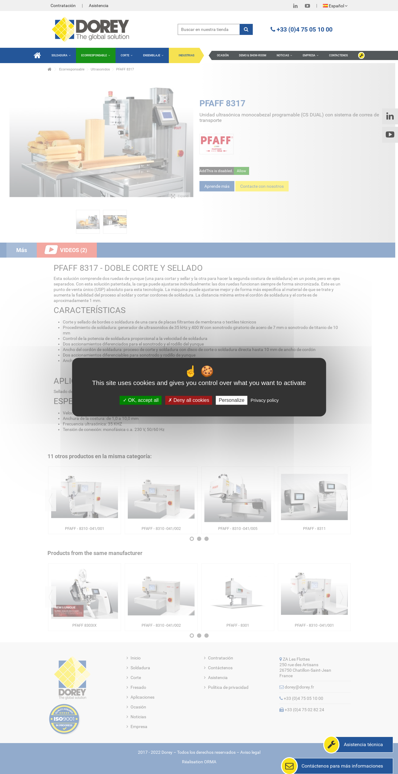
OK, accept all (141, 400)
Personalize (231, 400)
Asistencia (98, 5)
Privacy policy (265, 400)
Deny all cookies (188, 400)
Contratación (63, 5)
